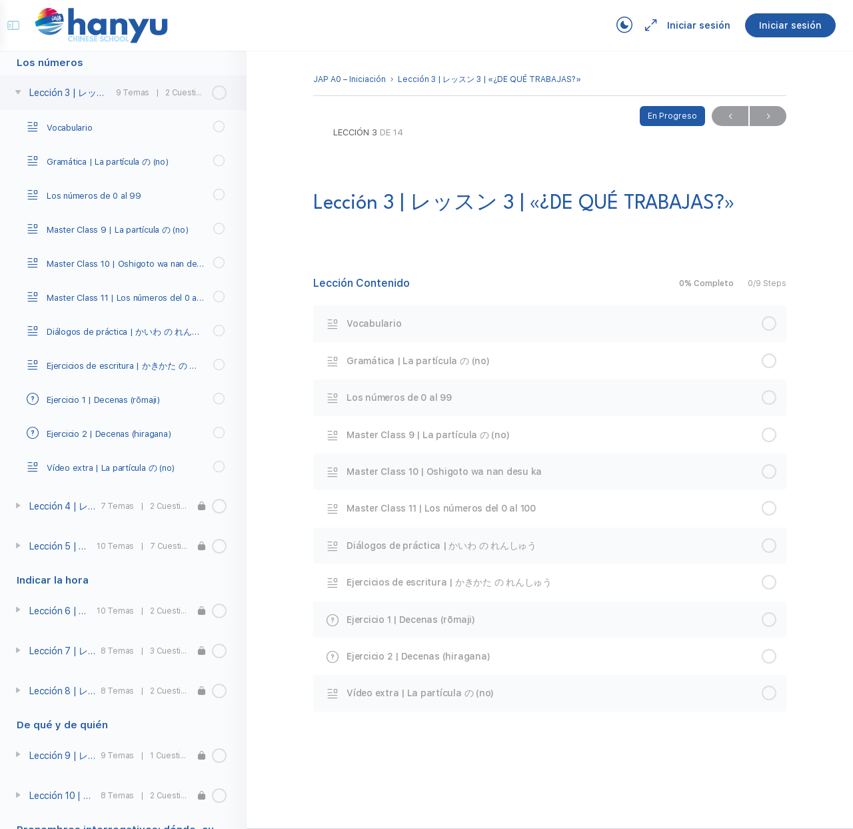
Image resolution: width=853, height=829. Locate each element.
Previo (730, 116)
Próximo (768, 116)
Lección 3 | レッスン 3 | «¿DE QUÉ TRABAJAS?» (489, 79)
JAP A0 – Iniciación (349, 79)
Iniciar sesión (689, 25)
